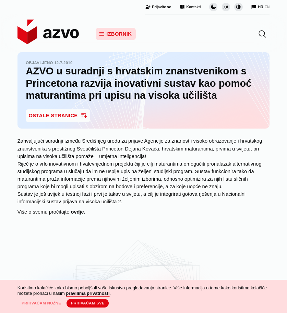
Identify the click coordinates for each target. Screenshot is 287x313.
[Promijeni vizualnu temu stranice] (213, 7)
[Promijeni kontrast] (238, 7)
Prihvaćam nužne (41, 303)
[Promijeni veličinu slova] (226, 7)
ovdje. (78, 212)
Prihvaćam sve (88, 303)
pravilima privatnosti (87, 293)
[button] (262, 33)
